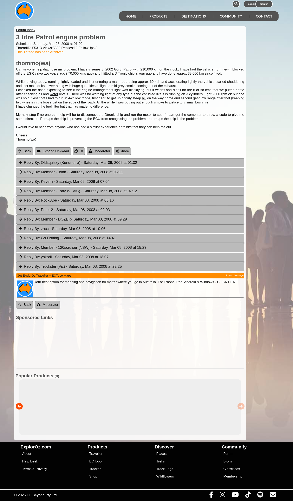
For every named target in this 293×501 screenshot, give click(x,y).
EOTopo (95, 461)
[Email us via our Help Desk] (273, 496)
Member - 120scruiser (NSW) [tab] (82, 247)
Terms (26, 469)
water (54, 94)
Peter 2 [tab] (64, 210)
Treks (160, 461)
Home (130, 16)
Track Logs (164, 469)
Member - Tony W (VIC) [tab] (77, 191)
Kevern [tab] (64, 181)
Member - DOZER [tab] (72, 219)
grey (121, 86)
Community (231, 16)
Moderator (99, 151)
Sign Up (264, 4)
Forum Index (25, 30)
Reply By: (32, 163)
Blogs (227, 461)
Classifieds (231, 469)
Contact (264, 16)
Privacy (41, 469)
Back (24, 151)
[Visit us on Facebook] (211, 496)
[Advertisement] (130, 345)
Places (161, 454)
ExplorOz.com (36, 446)
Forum (228, 454)
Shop (93, 476)
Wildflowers (165, 476)
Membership (232, 476)
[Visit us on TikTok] (248, 496)
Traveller (95, 454)
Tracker (95, 469)
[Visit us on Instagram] (222, 496)
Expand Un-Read (53, 151)
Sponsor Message (234, 275)
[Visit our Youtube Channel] (235, 496)
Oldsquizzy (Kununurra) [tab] (77, 162)
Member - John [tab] (70, 172)
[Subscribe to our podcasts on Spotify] (260, 496)
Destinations (193, 16)
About (26, 454)
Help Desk (30, 461)
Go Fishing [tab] (67, 238)
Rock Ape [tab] (66, 200)
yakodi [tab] (63, 257)
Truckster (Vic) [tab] (70, 266)
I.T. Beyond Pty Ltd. (42, 495)
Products (158, 16)
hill (144, 98)
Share (122, 151)
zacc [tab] (61, 228)
